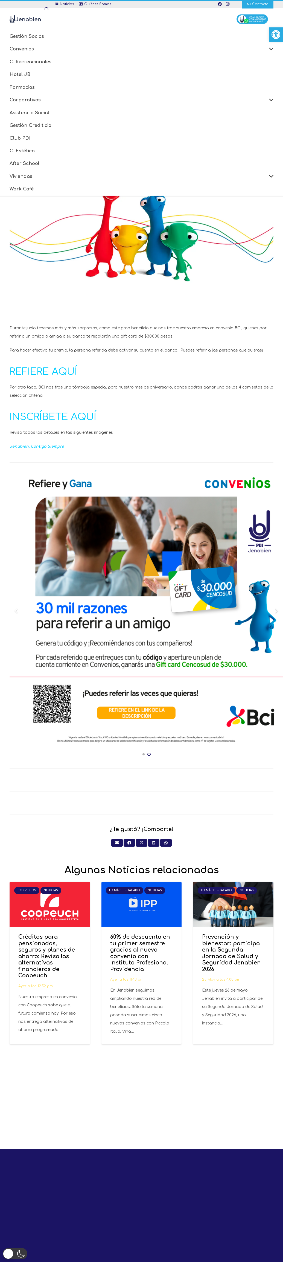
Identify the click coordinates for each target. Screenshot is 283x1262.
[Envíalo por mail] (117, 843)
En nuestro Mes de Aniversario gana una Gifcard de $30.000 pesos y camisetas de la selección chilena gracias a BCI (141, 114)
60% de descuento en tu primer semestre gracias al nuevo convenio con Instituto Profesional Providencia (140, 953)
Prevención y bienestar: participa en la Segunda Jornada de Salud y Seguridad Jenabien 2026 (231, 953)
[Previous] (16, 611)
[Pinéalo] (180, 126)
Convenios (146, 109)
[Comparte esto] (147, 126)
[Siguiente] (276, 611)
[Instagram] (227, 4)
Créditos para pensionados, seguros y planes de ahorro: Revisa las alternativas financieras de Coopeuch (46, 956)
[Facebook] (220, 4)
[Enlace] (30, 19)
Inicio (125, 109)
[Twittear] (158, 126)
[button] (276, 34)
